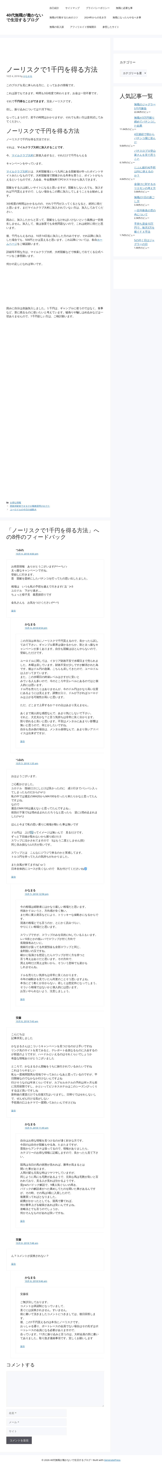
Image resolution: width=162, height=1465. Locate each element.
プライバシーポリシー (98, 7)
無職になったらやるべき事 (127, 17)
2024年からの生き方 (95, 17)
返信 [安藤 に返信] (13, 1110)
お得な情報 (15, 502)
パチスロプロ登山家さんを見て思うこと (145, 155)
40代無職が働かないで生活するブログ (24, 17)
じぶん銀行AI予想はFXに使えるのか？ (145, 171)
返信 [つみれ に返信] (13, 610)
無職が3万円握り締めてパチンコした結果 (145, 121)
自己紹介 (54, 7)
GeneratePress (112, 1460)
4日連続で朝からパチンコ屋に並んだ (145, 138)
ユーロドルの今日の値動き (23, 509)
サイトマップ (72, 7)
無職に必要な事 (124, 7)
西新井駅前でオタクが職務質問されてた (30, 505)
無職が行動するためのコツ (64, 17)
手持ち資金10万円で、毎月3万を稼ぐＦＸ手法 (144, 227)
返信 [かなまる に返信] (22, 741)
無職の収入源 (57, 26)
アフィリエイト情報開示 (83, 26)
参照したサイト (111, 26)
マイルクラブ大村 (22, 155)
